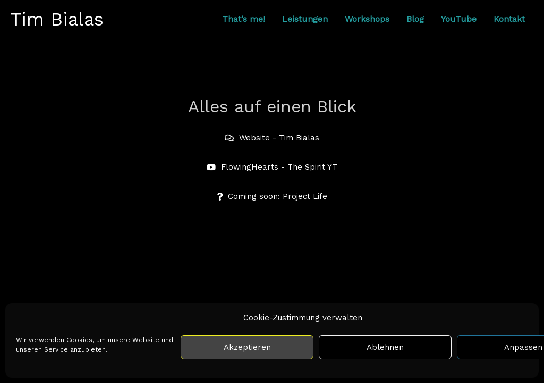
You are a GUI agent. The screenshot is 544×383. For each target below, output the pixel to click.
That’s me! (243, 19)
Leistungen (305, 19)
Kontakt (509, 19)
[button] (272, 196)
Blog (415, 19)
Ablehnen (385, 347)
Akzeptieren (247, 347)
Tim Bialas (57, 19)
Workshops (367, 19)
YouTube (459, 19)
